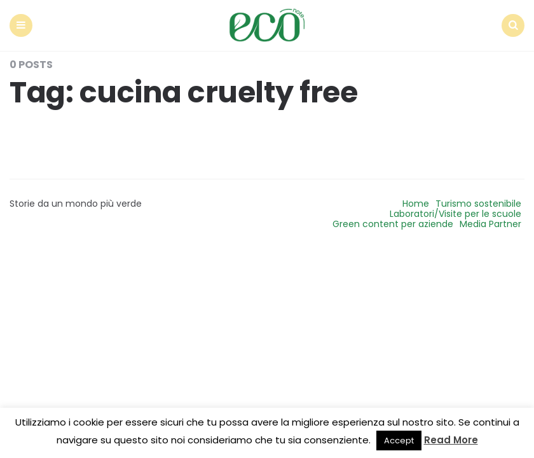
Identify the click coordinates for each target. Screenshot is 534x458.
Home (415, 203)
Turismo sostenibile (478, 203)
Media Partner (490, 224)
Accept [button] (399, 440)
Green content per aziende (392, 224)
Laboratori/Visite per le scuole (455, 213)
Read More (451, 440)
